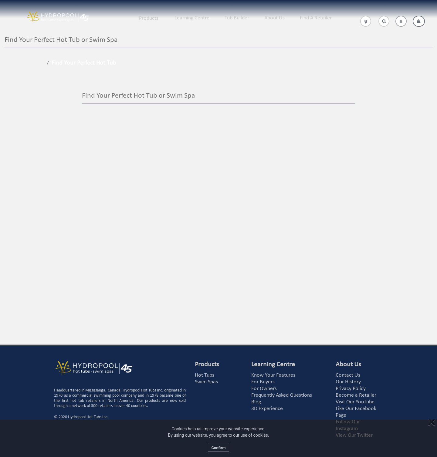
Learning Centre (191, 18)
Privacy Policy (351, 388)
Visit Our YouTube (355, 402)
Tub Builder (237, 18)
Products (148, 18)
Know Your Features (273, 375)
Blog (256, 402)
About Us (274, 18)
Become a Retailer (356, 395)
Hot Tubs (204, 375)
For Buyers (263, 382)
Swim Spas (206, 382)
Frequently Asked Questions (281, 395)
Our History (348, 382)
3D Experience (267, 409)
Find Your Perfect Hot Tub (84, 63)
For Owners (264, 388)
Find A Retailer (316, 18)
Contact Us (348, 375)
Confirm (218, 447)
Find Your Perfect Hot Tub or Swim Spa (138, 95)
